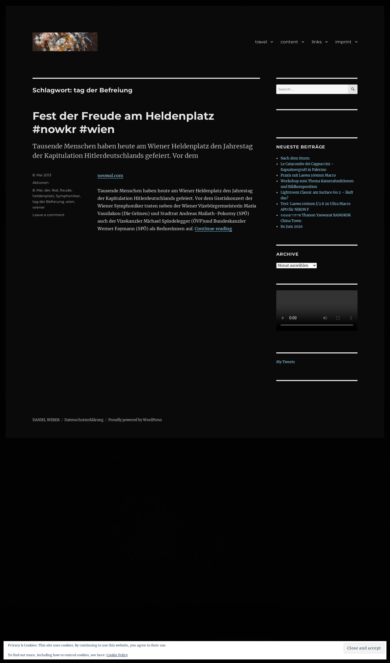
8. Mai (37, 190)
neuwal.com (110, 175)
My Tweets (285, 362)
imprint (343, 41)
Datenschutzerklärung (83, 420)
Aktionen (40, 182)
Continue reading (213, 228)
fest (55, 190)
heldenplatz (43, 196)
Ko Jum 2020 (292, 226)
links (317, 41)
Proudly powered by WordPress (135, 420)
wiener (38, 207)
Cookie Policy (117, 655)
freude (66, 190)
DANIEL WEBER (46, 420)
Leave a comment (48, 215)
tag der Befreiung (48, 201)
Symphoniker (68, 196)
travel (261, 41)
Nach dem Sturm (295, 158)
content (289, 41)
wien (70, 201)
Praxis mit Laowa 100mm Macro (308, 175)
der (47, 190)
